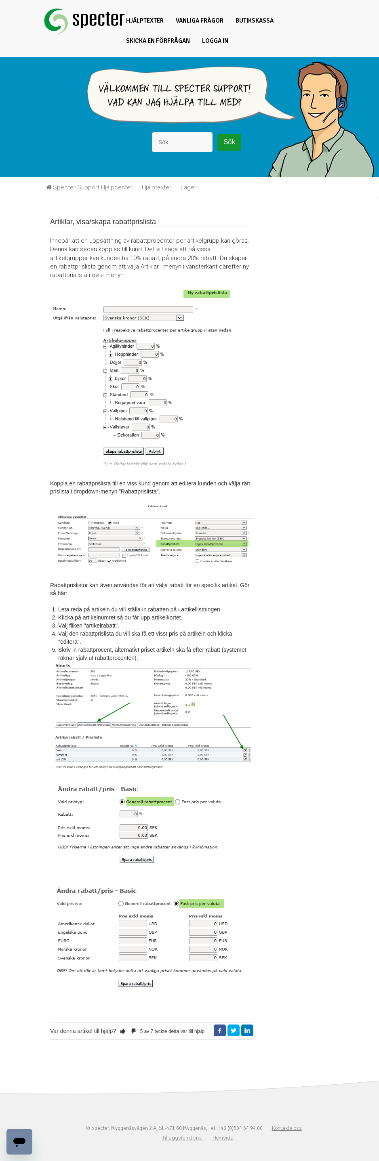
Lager (188, 187)
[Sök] (182, 142)
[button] (122, 1031)
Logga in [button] (215, 40)
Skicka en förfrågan (158, 40)
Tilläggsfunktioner (182, 1138)
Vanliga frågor (199, 20)
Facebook (220, 1031)
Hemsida (223, 1138)
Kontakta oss (287, 1128)
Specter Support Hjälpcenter (93, 187)
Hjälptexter (145, 20)
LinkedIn (247, 1031)
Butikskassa (255, 20)
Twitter (233, 1031)
